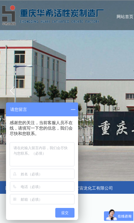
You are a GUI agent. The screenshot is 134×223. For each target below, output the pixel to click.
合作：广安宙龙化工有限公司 (85, 188)
